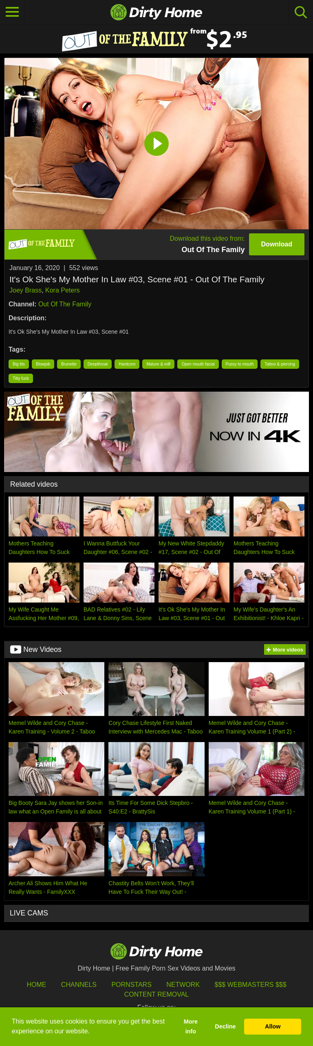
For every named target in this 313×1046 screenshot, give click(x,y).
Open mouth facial (197, 364)
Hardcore (127, 364)
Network (183, 984)
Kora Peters (62, 290)
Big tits (19, 364)
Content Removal (156, 994)
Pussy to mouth (240, 364)
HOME (36, 984)
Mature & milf (158, 364)
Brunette (69, 364)
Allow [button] (272, 1026)
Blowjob (43, 364)
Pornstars (131, 984)
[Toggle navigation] (12, 12)
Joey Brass (25, 290)
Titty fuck (21, 378)
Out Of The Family (64, 304)
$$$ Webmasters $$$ (251, 984)
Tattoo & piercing (280, 364)
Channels (79, 984)
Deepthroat (98, 364)
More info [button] (191, 1026)
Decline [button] (225, 1026)
